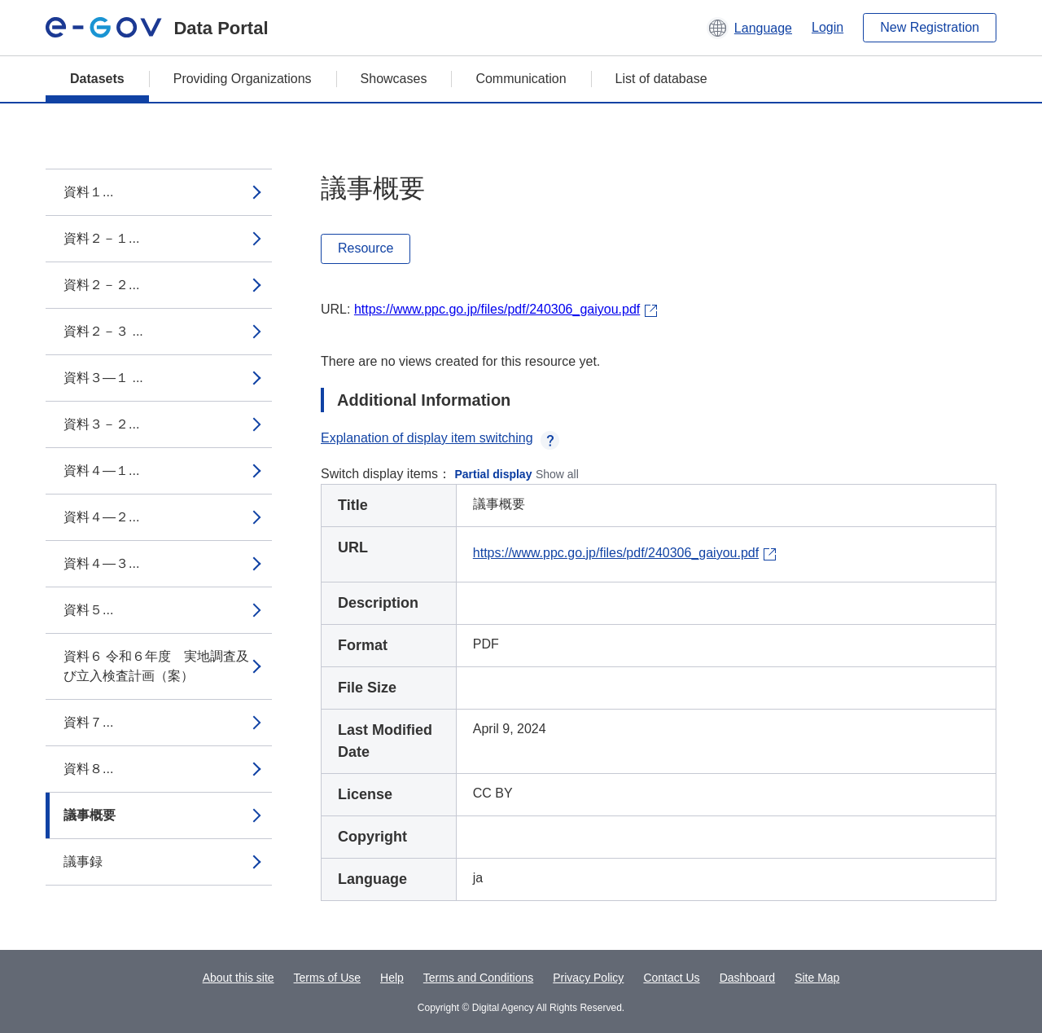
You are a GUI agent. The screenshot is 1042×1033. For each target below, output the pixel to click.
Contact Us (671, 977)
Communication (520, 79)
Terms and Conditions (478, 977)
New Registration (929, 27)
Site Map (817, 977)
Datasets (97, 79)
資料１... (88, 192)
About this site (238, 977)
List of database (661, 79)
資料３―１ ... (103, 378)
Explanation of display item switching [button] (440, 438)
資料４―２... (101, 517)
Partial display (493, 474)
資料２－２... (101, 285)
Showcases (394, 79)
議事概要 (89, 815)
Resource (365, 248)
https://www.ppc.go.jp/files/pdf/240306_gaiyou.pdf (497, 309)
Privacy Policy (588, 977)
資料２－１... (101, 238)
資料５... (88, 610)
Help (392, 977)
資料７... (88, 722)
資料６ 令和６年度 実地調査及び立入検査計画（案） (156, 666)
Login (827, 27)
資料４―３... (101, 563)
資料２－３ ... (103, 331)
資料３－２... (101, 424)
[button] (749, 27)
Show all (557, 474)
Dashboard (748, 977)
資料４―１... (101, 470)
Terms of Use (327, 977)
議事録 (83, 861)
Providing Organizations (242, 79)
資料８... (88, 769)
